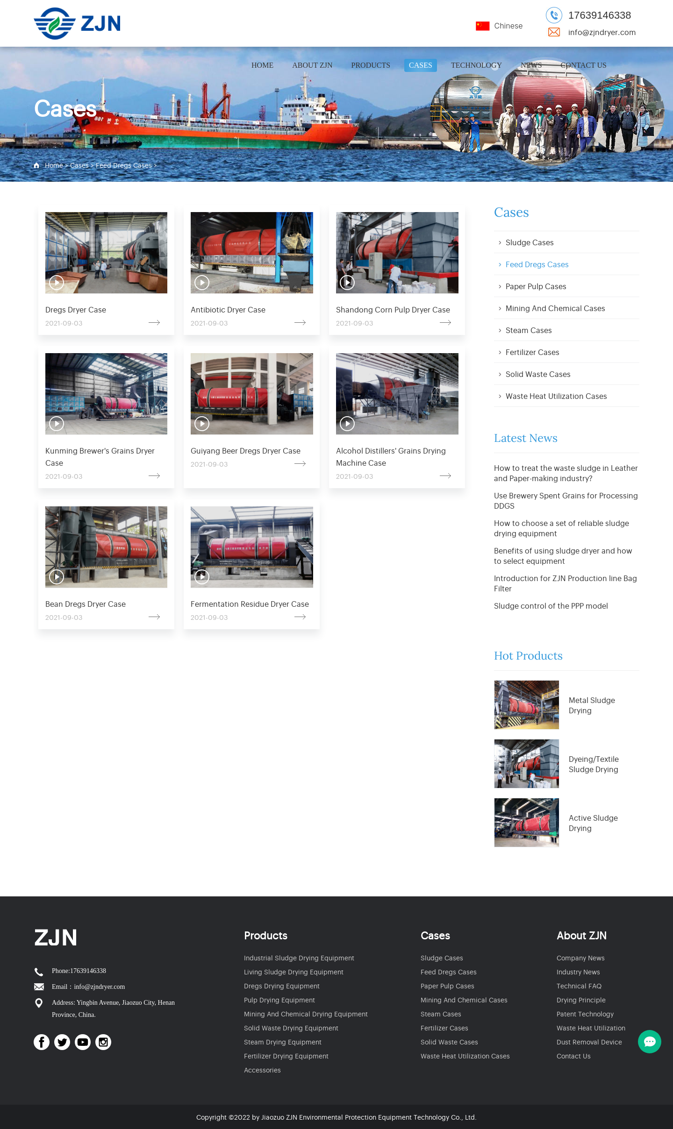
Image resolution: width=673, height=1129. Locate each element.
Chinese (508, 25)
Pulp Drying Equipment (279, 999)
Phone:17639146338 (79, 970)
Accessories (262, 1069)
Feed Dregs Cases (124, 164)
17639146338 (599, 15)
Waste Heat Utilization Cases (556, 396)
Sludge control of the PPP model (551, 605)
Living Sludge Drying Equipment (294, 971)
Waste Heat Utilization (591, 1027)
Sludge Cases (530, 242)
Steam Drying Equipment (283, 1041)
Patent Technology (585, 1013)
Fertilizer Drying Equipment (286, 1055)
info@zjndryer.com (602, 32)
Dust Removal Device (589, 1041)
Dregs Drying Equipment (282, 985)
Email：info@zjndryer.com (88, 986)
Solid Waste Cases (538, 374)
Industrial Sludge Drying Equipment (299, 957)
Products (371, 65)
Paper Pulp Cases (536, 286)
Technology (476, 65)
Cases (420, 65)
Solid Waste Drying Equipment (291, 1027)
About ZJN (312, 65)
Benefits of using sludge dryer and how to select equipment (563, 555)
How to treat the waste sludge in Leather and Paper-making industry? (566, 472)
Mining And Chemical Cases (555, 308)
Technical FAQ (579, 985)
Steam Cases (529, 330)
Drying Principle (581, 999)
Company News (581, 957)
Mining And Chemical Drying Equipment (306, 1013)
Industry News (578, 971)
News (531, 65)
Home (262, 65)
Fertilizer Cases (532, 352)
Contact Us (584, 65)
